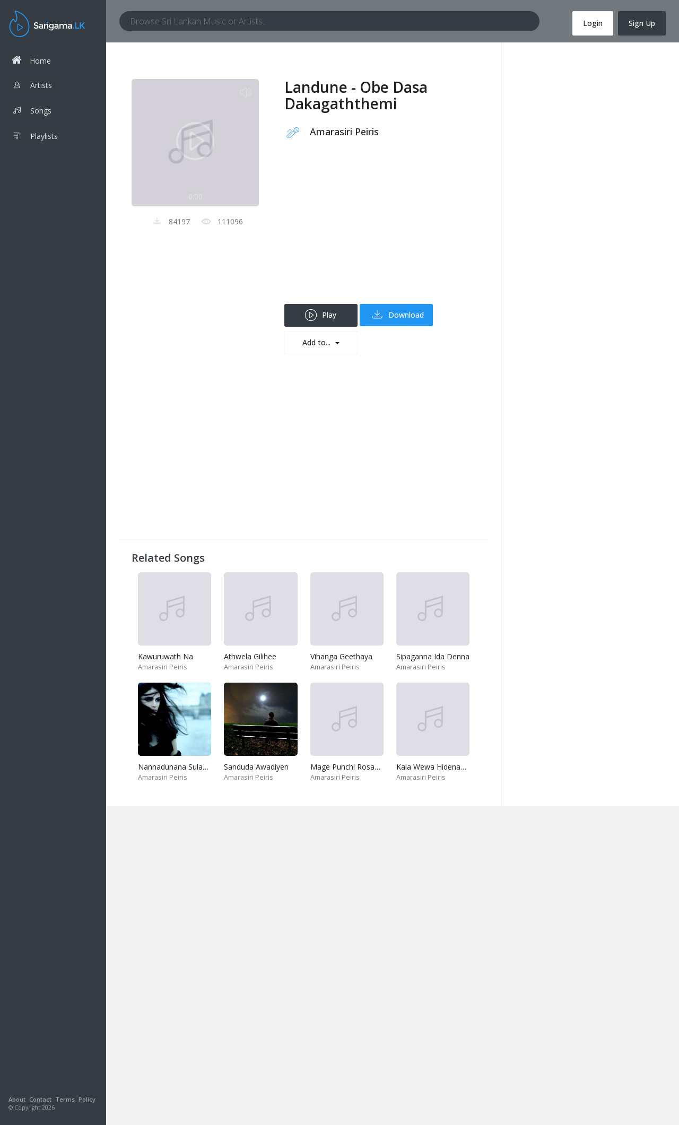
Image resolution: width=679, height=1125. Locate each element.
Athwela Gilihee (250, 656)
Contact (40, 1099)
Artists (32, 86)
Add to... (317, 342)
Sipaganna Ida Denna (432, 656)
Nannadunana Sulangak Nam (188, 767)
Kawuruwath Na (165, 656)
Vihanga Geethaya (341, 656)
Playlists (35, 137)
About (16, 1099)
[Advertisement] (380, 229)
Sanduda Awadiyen (256, 767)
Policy (87, 1099)
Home (31, 60)
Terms (65, 1099)
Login (593, 23)
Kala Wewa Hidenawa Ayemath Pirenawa (466, 767)
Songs (31, 111)
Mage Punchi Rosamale (350, 767)
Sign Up (642, 23)
